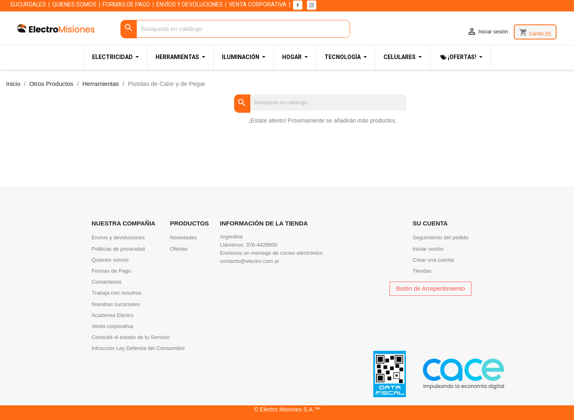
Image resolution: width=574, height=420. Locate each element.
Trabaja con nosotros (117, 293)
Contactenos (107, 282)
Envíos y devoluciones (118, 237)
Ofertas (179, 249)
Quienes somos (110, 260)
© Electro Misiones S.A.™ (287, 409)
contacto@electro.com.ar (249, 261)
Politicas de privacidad (118, 249)
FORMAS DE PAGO (126, 4)
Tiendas (422, 271)
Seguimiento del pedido (441, 237)
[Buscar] (235, 29)
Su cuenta (430, 223)
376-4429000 (261, 245)
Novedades (183, 237)
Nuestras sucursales (116, 304)
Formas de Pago (111, 271)
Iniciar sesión (428, 249)
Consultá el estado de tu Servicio (131, 337)
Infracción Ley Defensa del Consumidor (138, 348)
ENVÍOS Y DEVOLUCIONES (189, 4)
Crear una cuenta (433, 260)
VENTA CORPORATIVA (258, 4)
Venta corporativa (112, 326)
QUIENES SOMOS (74, 4)
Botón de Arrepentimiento (430, 288)
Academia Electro (113, 315)
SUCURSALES (28, 4)
